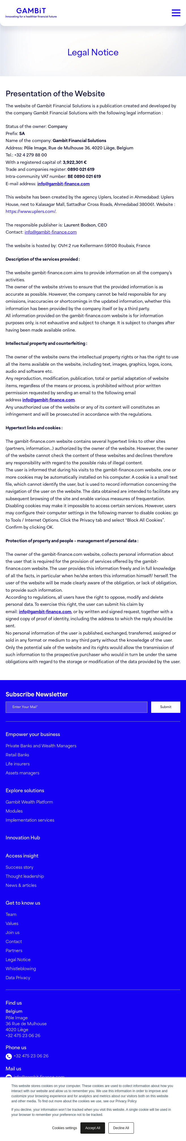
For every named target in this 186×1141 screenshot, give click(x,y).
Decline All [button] (121, 1128)
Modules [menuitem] (14, 811)
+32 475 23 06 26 (23, 1036)
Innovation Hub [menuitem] (23, 838)
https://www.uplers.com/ (31, 212)
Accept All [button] (92, 1128)
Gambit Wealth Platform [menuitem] (29, 802)
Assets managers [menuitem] (22, 773)
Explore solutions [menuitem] (25, 791)
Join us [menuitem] (13, 933)
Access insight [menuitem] (22, 856)
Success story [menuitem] (19, 868)
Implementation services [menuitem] (30, 820)
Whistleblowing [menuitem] (21, 969)
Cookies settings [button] (64, 1128)
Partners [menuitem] (14, 951)
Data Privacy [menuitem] (18, 978)
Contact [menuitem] (14, 942)
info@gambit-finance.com (51, 232)
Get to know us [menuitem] (23, 903)
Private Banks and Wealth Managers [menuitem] (41, 746)
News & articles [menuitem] (21, 886)
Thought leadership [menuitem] (25, 877)
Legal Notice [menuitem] (18, 960)
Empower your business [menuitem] (33, 734)
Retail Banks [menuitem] (17, 755)
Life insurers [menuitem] (18, 764)
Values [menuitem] (12, 924)
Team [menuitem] (11, 915)
